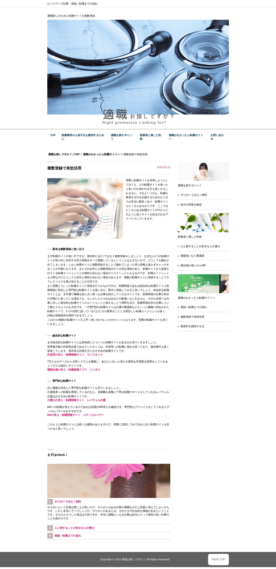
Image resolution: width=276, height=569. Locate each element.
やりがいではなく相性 (193, 194)
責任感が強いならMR (193, 265)
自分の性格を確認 (191, 204)
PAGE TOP (218, 559)
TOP (53, 135)
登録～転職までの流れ (84, 3)
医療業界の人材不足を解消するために (83, 137)
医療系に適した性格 (150, 137)
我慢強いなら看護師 (192, 255)
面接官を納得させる (192, 326)
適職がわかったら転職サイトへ (186, 137)
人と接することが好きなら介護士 (200, 246)
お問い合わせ (217, 137)
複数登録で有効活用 (192, 316)
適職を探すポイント (121, 137)
